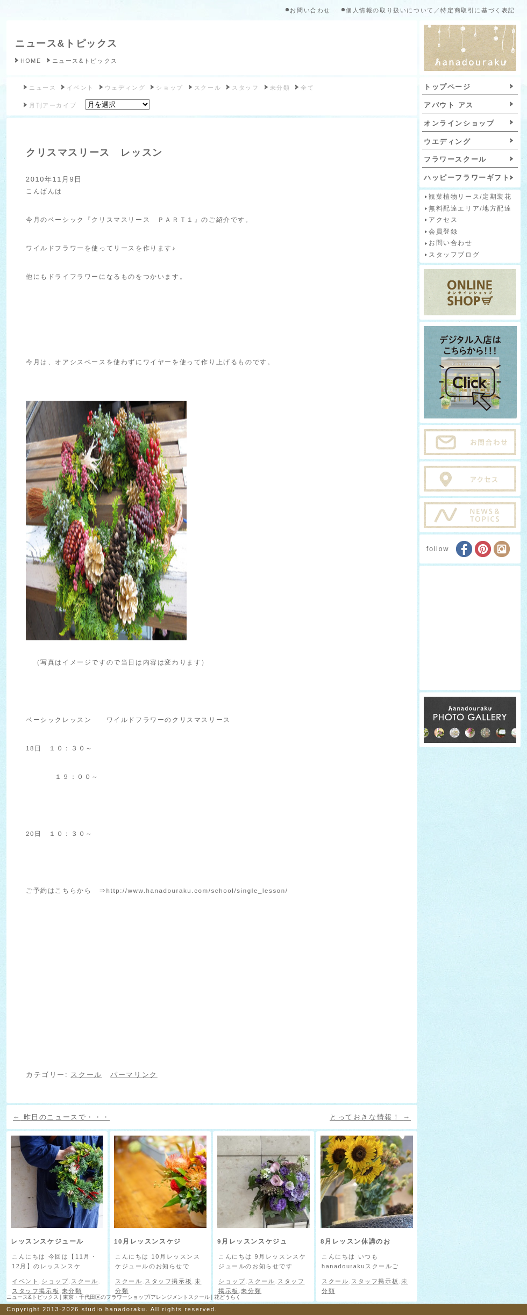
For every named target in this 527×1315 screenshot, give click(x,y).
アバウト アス (449, 105)
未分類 (280, 87)
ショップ (169, 87)
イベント (80, 87)
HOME (30, 60)
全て (307, 87)
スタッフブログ (454, 254)
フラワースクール (455, 159)
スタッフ (245, 87)
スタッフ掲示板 (35, 1291)
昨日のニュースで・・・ (61, 1117)
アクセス (443, 219)
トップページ (447, 87)
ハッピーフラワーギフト (467, 178)
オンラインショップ (459, 123)
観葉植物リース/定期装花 (470, 196)
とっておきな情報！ (370, 1117)
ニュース (42, 87)
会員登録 (443, 231)
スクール (207, 87)
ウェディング (125, 87)
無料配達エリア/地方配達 (470, 208)
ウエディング (447, 142)
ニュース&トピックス (66, 43)
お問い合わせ (310, 10)
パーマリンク (134, 1075)
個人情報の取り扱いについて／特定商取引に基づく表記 (430, 10)
